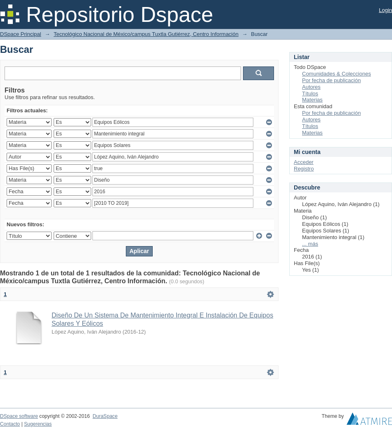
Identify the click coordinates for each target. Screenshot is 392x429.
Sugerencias (38, 424)
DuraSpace (104, 416)
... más (310, 244)
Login (385, 10)
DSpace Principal (20, 34)
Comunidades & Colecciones (336, 74)
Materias (312, 100)
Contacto (10, 424)
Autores (311, 87)
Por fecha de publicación (331, 80)
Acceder (304, 162)
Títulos (310, 93)
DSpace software (19, 416)
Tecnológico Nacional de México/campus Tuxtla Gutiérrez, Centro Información (146, 34)
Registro (304, 169)
